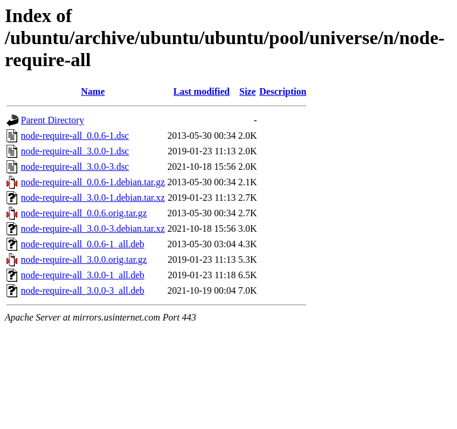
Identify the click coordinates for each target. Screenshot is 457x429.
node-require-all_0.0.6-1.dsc (75, 135)
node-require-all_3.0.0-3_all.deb (82, 290)
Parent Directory (52, 120)
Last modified (201, 91)
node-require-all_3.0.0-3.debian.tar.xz (93, 228)
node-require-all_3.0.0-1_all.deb (82, 275)
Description (282, 91)
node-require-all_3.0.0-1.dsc (75, 151)
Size (247, 91)
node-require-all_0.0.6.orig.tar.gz (84, 213)
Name (93, 91)
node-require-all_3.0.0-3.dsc (75, 166)
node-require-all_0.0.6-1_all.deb (82, 244)
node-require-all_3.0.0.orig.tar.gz (84, 259)
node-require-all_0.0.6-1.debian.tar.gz (93, 182)
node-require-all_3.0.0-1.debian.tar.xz (93, 197)
